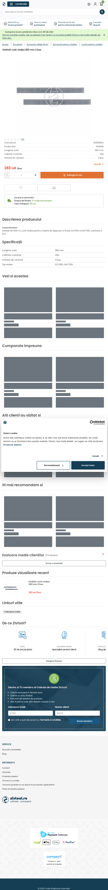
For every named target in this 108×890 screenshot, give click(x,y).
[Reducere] (7, 175)
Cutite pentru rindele (12, 612)
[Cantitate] (21, 175)
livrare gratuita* (15, 25)
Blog (4, 754)
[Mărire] (35, 175)
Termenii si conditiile (50, 719)
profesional (39, 25)
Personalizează (53, 465)
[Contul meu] (95, 4)
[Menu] (89, 4)
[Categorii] (18, 4)
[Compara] (54, 187)
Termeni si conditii (10, 781)
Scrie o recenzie (54, 563)
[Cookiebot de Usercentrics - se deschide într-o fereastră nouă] (92, 422)
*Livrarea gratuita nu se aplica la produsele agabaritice (28, 785)
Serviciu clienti (40, 22)
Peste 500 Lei (13, 22)
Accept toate (87, 465)
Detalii (95, 456)
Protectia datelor (10, 776)
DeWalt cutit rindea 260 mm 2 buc (39, 583)
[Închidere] (104, 35)
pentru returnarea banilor (70, 25)
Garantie (97, 22)
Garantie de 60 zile (66, 22)
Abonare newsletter (11, 749)
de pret (96, 25)
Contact (6, 768)
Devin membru (84, 721)
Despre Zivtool (54, 661)
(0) (22, 139)
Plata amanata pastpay (13, 789)
